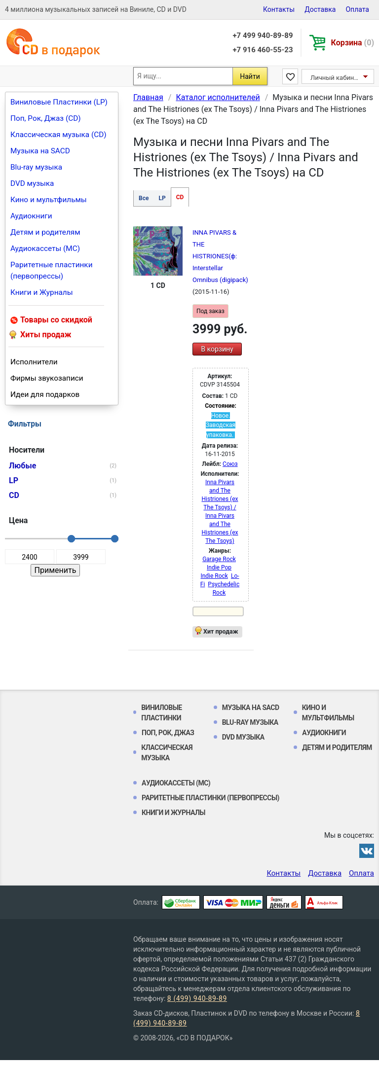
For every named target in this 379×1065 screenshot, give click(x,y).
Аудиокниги (31, 216)
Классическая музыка (166, 753)
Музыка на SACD (40, 150)
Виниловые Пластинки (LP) (59, 102)
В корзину (217, 349)
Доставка (320, 9)
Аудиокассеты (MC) (45, 248)
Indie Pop (219, 567)
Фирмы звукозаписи (46, 378)
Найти (250, 76)
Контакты (279, 9)
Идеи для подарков (44, 394)
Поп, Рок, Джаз (168, 733)
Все (144, 198)
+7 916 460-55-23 (262, 49)
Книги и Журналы (41, 292)
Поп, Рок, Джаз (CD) (45, 118)
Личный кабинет (335, 77)
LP (161, 198)
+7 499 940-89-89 (262, 35)
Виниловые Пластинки (161, 713)
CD (180, 197)
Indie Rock (214, 575)
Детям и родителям (45, 232)
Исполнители (34, 361)
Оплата (357, 9)
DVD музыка (32, 183)
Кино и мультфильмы (48, 199)
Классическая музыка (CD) (58, 134)
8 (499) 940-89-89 (197, 998)
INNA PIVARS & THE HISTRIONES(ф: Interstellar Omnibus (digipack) (220, 256)
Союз (230, 464)
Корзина (352, 42)
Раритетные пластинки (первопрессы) (51, 270)
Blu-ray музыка (36, 167)
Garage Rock (219, 559)
